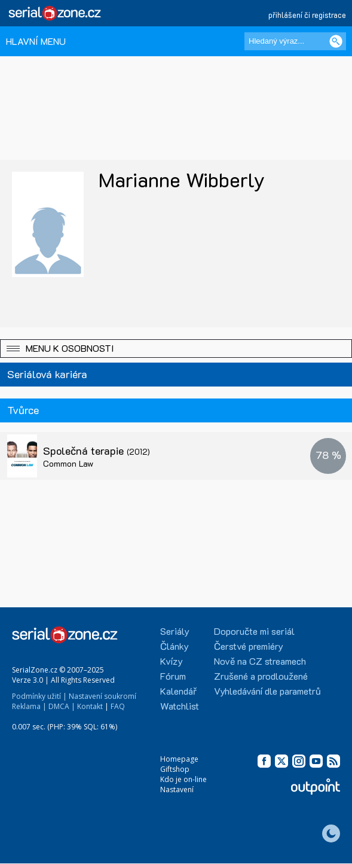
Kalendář (178, 690)
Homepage (179, 759)
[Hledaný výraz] (295, 41)
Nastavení (177, 789)
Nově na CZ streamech (260, 661)
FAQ (118, 706)
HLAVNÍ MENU (36, 41)
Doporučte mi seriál (254, 631)
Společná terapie (96, 450)
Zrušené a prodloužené (261, 676)
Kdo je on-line (183, 779)
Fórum (173, 676)
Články (174, 646)
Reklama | (29, 706)
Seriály (174, 631)
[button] (176, 348)
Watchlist (179, 705)
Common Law (68, 463)
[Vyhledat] (335, 41)
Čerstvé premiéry (248, 646)
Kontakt (90, 706)
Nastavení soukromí (102, 696)
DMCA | (61, 706)
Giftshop (174, 769)
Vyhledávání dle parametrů (267, 690)
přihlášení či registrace (307, 15)
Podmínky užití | (39, 696)
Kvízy (171, 661)
